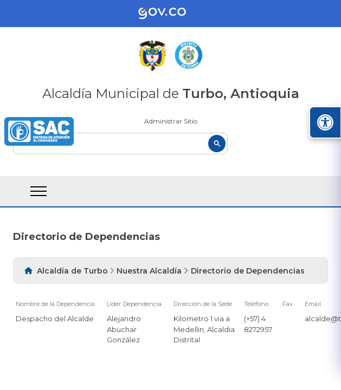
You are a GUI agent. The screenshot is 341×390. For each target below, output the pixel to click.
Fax (287, 304)
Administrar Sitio (170, 121)
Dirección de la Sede (202, 304)
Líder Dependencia (134, 304)
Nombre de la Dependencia (55, 304)
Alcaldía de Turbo (72, 271)
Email (313, 304)
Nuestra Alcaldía (149, 271)
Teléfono (256, 304)
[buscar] (120, 143)
